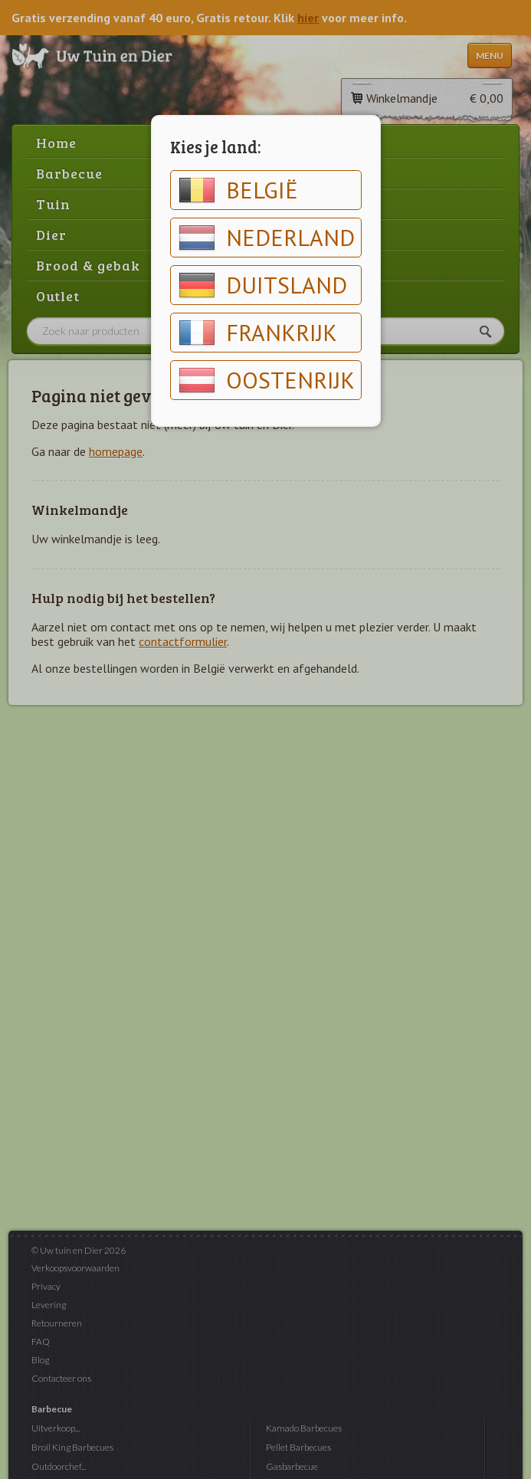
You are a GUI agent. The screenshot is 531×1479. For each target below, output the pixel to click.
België (238, 190)
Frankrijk (258, 332)
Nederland (267, 237)
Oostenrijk (267, 380)
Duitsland (263, 285)
